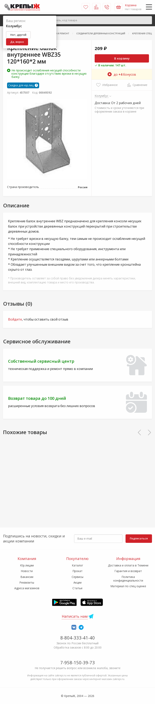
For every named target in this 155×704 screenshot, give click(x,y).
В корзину (122, 58)
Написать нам (75, 616)
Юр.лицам (27, 565)
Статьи (77, 588)
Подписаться (139, 538)
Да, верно (17, 42)
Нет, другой (18, 35)
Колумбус (102, 96)
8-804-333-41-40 (77, 638)
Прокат (77, 571)
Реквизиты (26, 582)
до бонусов (122, 74)
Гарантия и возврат (128, 571)
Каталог (77, 565)
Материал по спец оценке (128, 586)
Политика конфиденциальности (128, 578)
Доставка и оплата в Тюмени (128, 565)
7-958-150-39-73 (77, 662)
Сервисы (77, 577)
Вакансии (26, 577)
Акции (77, 582)
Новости (27, 571)
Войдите (15, 319)
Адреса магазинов (26, 588)
